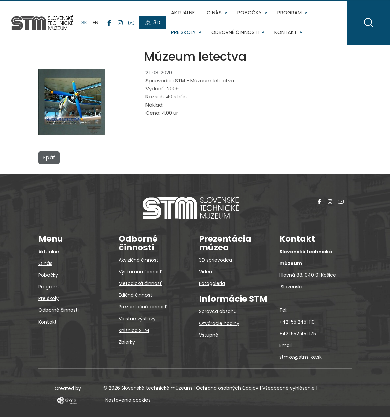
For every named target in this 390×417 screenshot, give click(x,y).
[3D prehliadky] (153, 23)
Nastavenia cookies (128, 400)
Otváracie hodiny (219, 323)
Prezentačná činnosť (143, 306)
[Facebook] (110, 24)
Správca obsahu (218, 311)
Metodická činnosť (140, 283)
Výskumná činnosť (140, 271)
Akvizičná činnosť (139, 260)
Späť (49, 159)
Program (290, 13)
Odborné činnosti (235, 33)
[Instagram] (121, 24)
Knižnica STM (134, 330)
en (96, 23)
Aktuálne (183, 13)
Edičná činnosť (136, 295)
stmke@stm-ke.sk (300, 357)
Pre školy (184, 33)
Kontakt (286, 33)
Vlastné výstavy (137, 318)
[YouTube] (132, 24)
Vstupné (208, 335)
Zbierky (127, 342)
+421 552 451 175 (297, 333)
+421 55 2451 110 (297, 322)
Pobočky (250, 13)
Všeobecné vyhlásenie (288, 388)
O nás (214, 13)
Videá (205, 271)
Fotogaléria (212, 283)
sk (85, 23)
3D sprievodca (215, 260)
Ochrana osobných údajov (227, 388)
